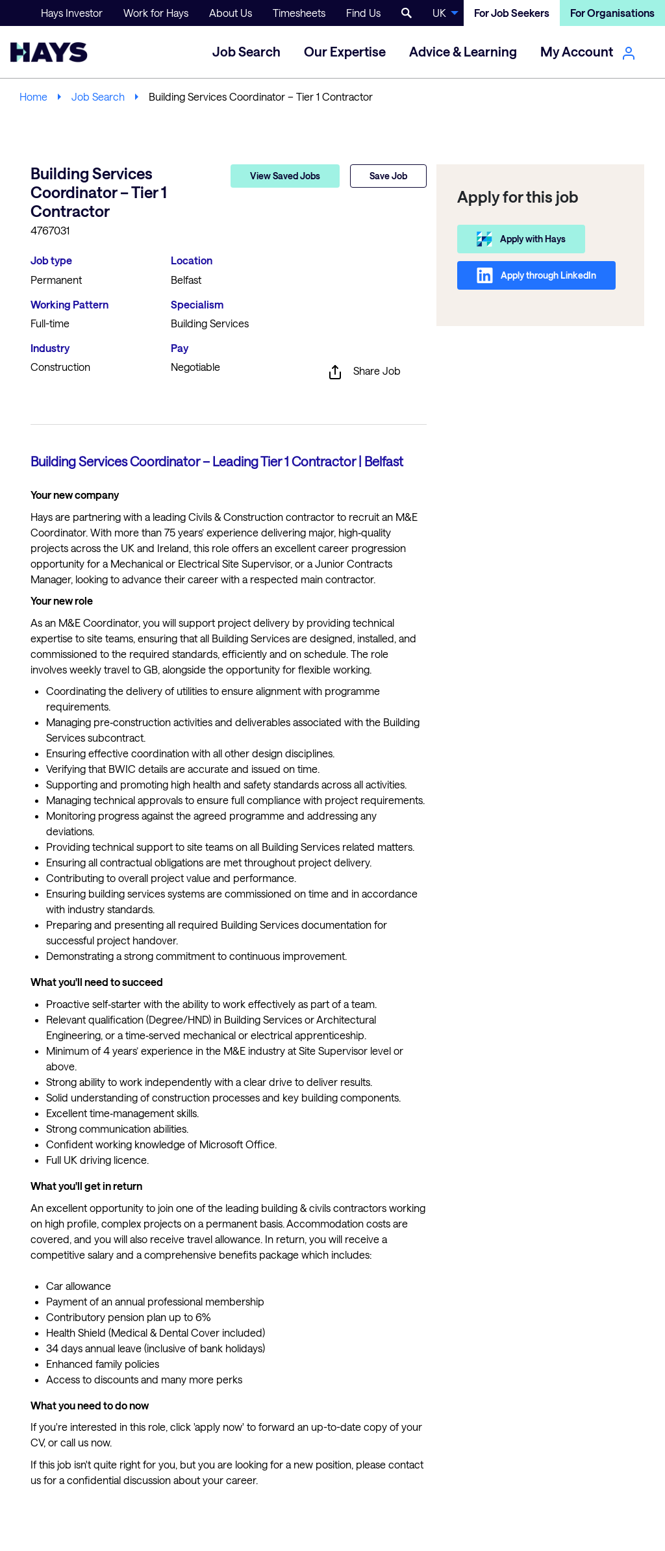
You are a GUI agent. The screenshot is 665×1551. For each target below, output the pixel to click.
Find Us (363, 12)
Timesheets (299, 12)
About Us (230, 12)
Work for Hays (155, 12)
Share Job (364, 372)
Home (33, 96)
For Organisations (612, 12)
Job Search (98, 96)
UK (439, 12)
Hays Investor (72, 12)
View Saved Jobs (285, 175)
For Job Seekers (511, 12)
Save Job (388, 175)
